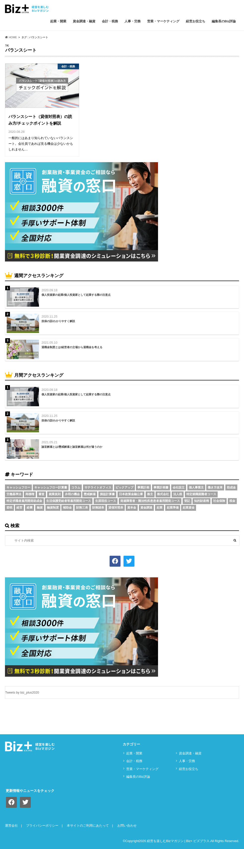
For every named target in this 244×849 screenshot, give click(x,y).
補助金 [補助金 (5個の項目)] (67, 507)
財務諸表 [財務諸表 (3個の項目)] (98, 507)
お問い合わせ (127, 825)
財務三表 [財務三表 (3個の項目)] (82, 507)
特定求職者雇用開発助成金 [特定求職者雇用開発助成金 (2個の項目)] (24, 501)
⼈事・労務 (132, 21)
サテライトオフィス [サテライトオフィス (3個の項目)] (97, 487)
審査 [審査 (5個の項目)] (41, 494)
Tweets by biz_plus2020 (22, 692)
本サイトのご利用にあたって (88, 825)
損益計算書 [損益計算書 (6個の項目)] (107, 494)
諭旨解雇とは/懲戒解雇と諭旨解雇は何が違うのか (71, 446)
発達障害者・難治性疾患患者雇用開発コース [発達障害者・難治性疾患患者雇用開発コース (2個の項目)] (150, 501)
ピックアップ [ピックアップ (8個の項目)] (124, 487)
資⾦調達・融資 (84, 21)
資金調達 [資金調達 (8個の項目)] (146, 507)
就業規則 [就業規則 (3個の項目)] (55, 494)
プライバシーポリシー (42, 825)
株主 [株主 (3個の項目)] (150, 494)
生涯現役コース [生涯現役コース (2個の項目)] (105, 501)
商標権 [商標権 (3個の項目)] (29, 494)
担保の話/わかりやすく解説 (58, 321)
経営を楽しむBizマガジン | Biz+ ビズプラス (178, 841)
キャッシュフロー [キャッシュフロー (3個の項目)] (18, 487)
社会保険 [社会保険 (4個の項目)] (219, 501)
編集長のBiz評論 (224, 21)
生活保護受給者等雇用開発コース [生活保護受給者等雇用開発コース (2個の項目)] (68, 501)
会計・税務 (110, 21)
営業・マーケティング (163, 21)
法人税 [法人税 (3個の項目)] (177, 494)
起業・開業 (58, 21)
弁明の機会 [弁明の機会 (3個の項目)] (72, 494)
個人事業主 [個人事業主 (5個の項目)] (196, 487)
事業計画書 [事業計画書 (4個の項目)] (161, 487)
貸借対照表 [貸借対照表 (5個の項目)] (115, 507)
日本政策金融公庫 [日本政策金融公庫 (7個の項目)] (131, 494)
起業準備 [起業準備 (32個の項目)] (173, 507)
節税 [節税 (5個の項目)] (9, 507)
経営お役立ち (195, 21)
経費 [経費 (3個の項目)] (30, 507)
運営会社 (11, 825)
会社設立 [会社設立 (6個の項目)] (179, 487)
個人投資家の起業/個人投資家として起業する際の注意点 (76, 294)
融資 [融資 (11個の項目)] (40, 507)
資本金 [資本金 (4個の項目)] (131, 507)
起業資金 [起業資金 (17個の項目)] (189, 507)
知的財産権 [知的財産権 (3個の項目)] (201, 501)
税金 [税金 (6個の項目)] (232, 501)
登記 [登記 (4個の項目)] (187, 501)
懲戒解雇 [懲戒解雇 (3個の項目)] (90, 494)
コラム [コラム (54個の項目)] (75, 487)
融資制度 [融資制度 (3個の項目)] (53, 507)
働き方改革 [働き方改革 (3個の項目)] (215, 487)
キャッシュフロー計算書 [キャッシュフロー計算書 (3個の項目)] (50, 487)
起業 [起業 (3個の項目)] (160, 507)
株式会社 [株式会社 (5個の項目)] (163, 494)
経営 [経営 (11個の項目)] (19, 507)
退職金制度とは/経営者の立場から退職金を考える (71, 347)
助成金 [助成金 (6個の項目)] (231, 487)
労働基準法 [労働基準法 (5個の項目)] (13, 494)
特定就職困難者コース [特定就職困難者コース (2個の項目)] (201, 494)
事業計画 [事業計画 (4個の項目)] (143, 487)
